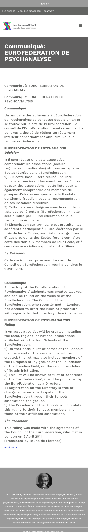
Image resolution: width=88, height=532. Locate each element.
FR (47, 3)
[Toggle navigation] (80, 26)
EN (43, 3)
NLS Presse (8, 11)
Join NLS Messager (29, 11)
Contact (49, 11)
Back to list (11, 447)
